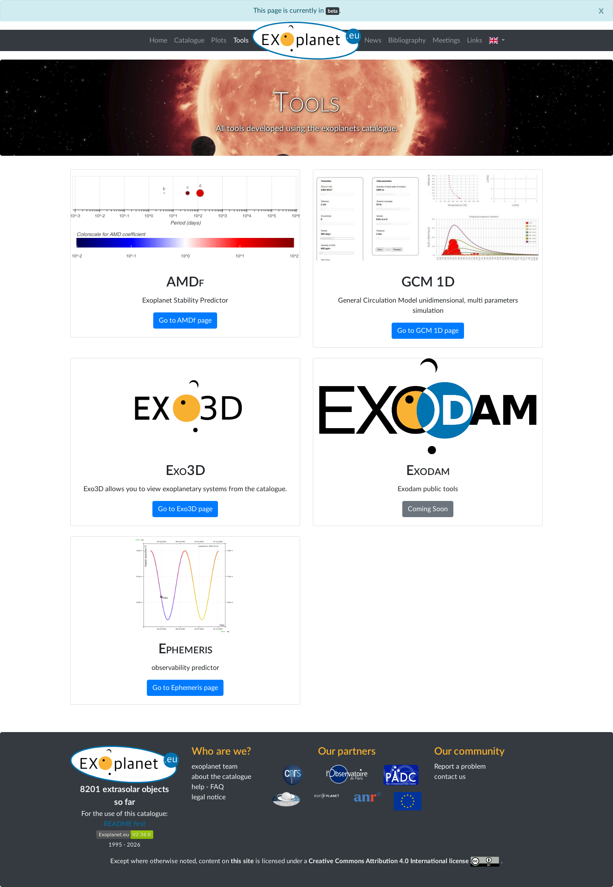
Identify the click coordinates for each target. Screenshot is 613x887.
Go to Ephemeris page (185, 687)
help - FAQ (208, 787)
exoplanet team (215, 766)
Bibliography (407, 40)
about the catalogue (221, 776)
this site (242, 861)
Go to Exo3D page (185, 509)
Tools (242, 39)
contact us (450, 776)
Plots (218, 40)
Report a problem (460, 766)
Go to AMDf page (185, 320)
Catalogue (189, 40)
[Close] (601, 10)
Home (158, 40)
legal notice (209, 797)
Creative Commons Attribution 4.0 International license (405, 861)
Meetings (446, 40)
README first (125, 824)
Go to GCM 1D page (427, 330)
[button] (497, 40)
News (372, 40)
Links (474, 40)
